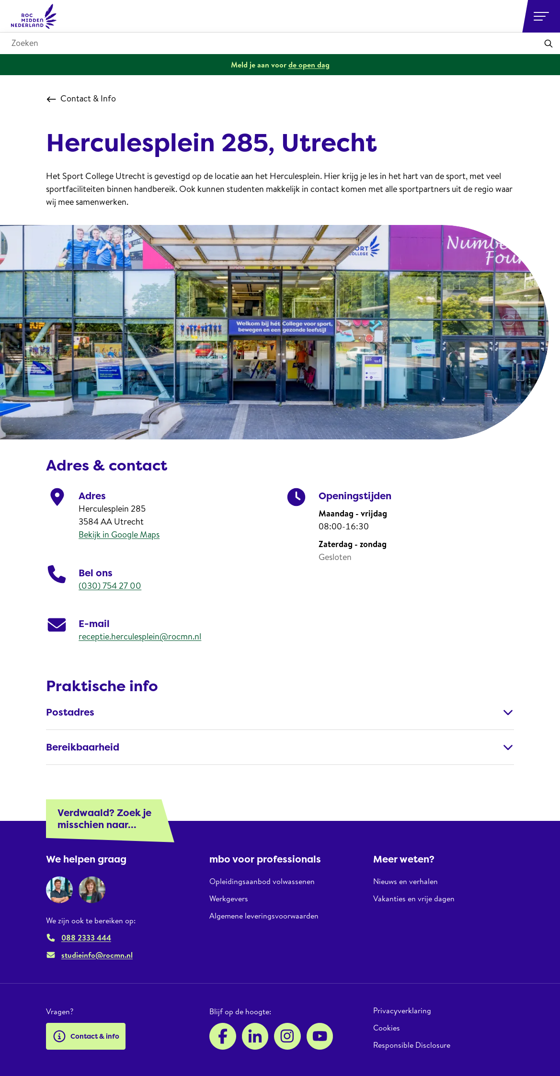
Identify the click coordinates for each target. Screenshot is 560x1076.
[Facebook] (222, 1036)
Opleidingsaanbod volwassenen (262, 881)
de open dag (309, 64)
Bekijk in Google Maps (119, 534)
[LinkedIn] (255, 1036)
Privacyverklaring (402, 1011)
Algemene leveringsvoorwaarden (264, 915)
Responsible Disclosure (411, 1045)
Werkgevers (228, 898)
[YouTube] (320, 1036)
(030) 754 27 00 (110, 586)
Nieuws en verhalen (405, 881)
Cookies (386, 1027)
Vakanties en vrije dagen (414, 898)
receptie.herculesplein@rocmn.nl (140, 636)
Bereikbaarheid (280, 747)
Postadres (280, 712)
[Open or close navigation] (541, 16)
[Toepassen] (548, 43)
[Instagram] (287, 1036)
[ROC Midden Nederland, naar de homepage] (34, 16)
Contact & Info (81, 98)
